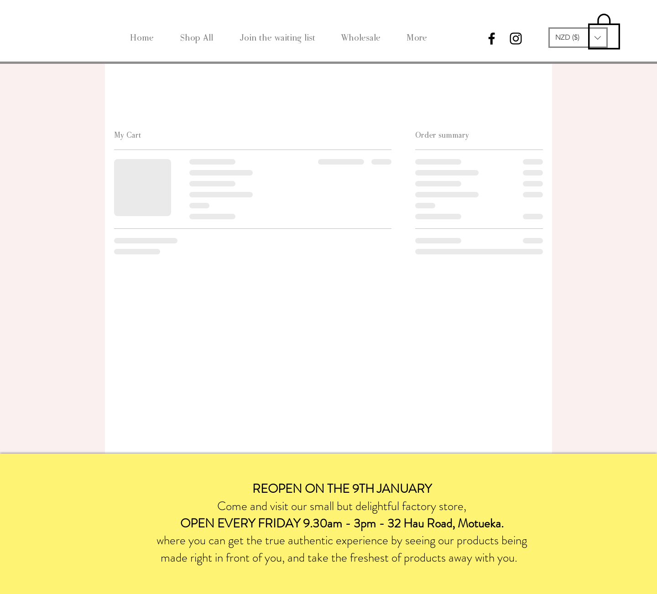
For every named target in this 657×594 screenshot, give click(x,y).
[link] (604, 30)
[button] (578, 37)
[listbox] (578, 37)
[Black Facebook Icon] (492, 38)
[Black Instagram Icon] (516, 38)
